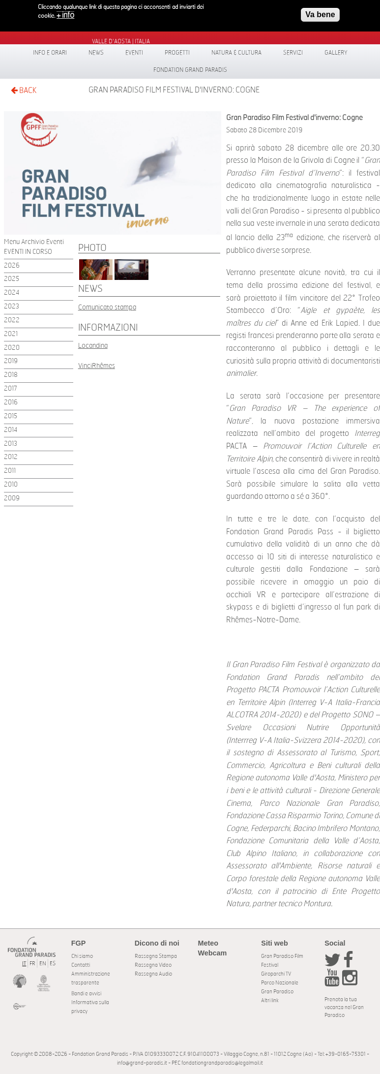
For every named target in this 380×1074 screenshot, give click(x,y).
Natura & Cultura (236, 53)
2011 (10, 471)
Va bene (320, 13)
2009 (12, 498)
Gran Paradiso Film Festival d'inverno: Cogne (174, 90)
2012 (11, 457)
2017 (10, 389)
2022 (12, 320)
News (96, 53)
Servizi (293, 53)
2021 (11, 334)
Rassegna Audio (153, 974)
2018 (11, 375)
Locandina (93, 345)
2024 (11, 293)
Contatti (80, 965)
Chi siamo (82, 956)
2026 (12, 266)
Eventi (134, 53)
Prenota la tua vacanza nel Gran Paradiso (344, 1007)
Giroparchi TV (276, 974)
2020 (12, 348)
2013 (10, 444)
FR (32, 963)
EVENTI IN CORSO (28, 252)
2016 (11, 402)
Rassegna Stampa (156, 956)
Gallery (336, 53)
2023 (11, 307)
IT (24, 963)
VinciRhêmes (96, 365)
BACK (23, 90)
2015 (10, 416)
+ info (65, 14)
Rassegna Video (153, 965)
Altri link (270, 1000)
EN (42, 963)
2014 (10, 430)
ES (53, 963)
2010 (11, 485)
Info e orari (50, 53)
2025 (11, 279)
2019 (11, 361)
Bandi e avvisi (86, 993)
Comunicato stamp (105, 307)
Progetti (177, 53)
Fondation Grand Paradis (190, 70)
